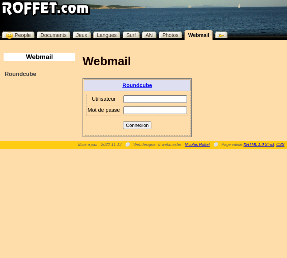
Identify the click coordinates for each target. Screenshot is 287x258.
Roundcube (20, 74)
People (18, 35)
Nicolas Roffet (197, 144)
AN (149, 35)
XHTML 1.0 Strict (259, 144)
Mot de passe (104, 110)
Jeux (81, 35)
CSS (280, 144)
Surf (131, 35)
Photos (171, 35)
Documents (54, 35)
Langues (107, 35)
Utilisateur (104, 99)
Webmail (198, 35)
